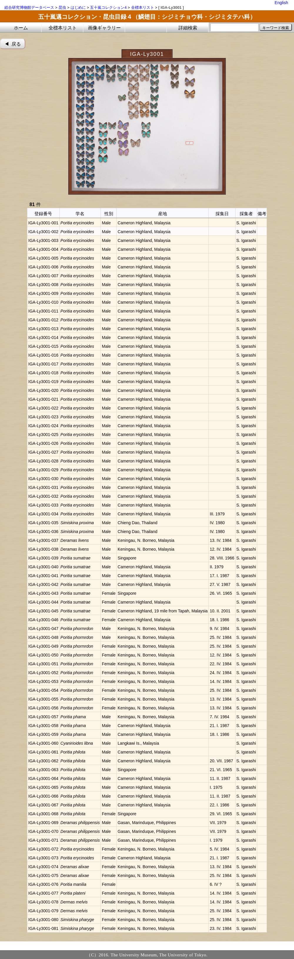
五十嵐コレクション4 (108, 7)
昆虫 (62, 7)
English (281, 2)
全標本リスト (142, 7)
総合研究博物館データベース (29, 7)
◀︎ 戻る (12, 43)
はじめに (78, 7)
